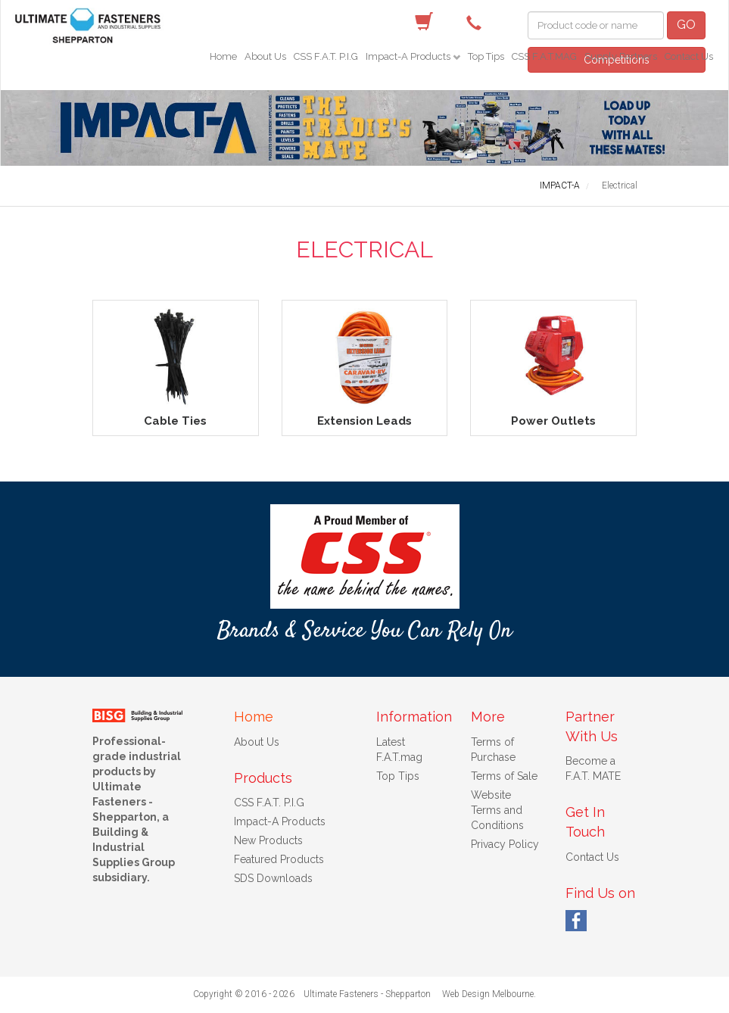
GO (686, 24)
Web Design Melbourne (488, 994)
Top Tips (486, 56)
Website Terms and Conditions (497, 810)
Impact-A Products (409, 56)
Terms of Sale (504, 776)
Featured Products (279, 859)
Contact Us (689, 56)
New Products (268, 840)
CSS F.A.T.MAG (544, 56)
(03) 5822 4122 (477, 22)
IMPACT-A (560, 185)
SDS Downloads (273, 878)
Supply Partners (620, 56)
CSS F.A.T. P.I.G (326, 56)
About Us (265, 56)
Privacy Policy (505, 844)
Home (223, 56)
